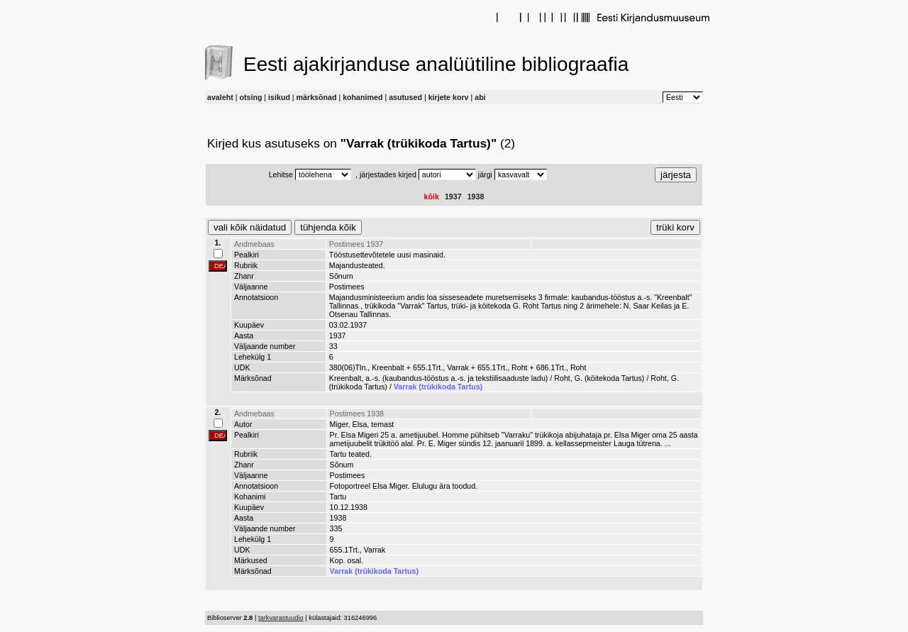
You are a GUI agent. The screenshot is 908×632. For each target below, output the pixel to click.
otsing (250, 97)
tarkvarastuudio (281, 617)
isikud (279, 97)
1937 (453, 196)
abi (480, 97)
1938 (476, 196)
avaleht (220, 97)
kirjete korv (448, 97)
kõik (431, 196)
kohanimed (362, 97)
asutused (405, 97)
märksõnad (317, 97)
